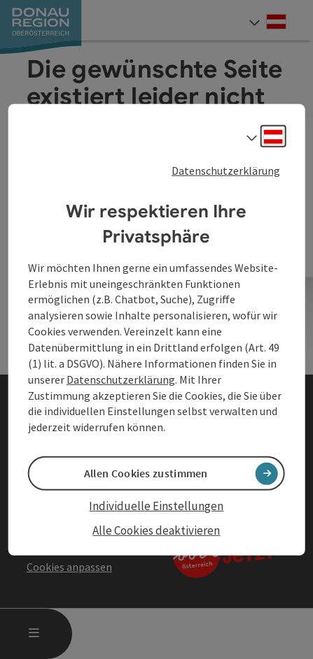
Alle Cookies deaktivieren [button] (156, 529)
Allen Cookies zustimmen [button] (146, 473)
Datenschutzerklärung (226, 170)
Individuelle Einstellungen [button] (156, 506)
